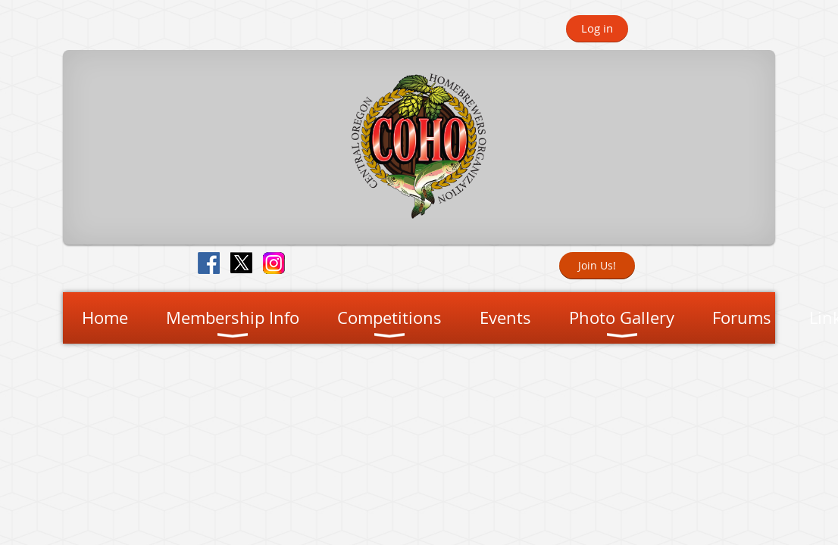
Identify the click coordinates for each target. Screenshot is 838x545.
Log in (597, 28)
